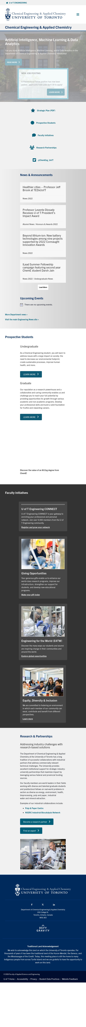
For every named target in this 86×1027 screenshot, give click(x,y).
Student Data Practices (49, 979)
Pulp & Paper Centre (34, 808)
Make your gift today (30, 594)
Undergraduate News (43, 278)
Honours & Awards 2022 (47, 224)
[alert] (43, 304)
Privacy (33, 979)
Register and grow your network (35, 527)
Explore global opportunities (34, 656)
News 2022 (28, 198)
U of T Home (9, 979)
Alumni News (28, 224)
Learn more (28, 718)
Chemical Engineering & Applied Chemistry (38, 27)
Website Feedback (70, 979)
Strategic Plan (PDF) (46, 110)
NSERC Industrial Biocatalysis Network (42, 812)
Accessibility (22, 979)
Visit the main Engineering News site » (22, 319)
